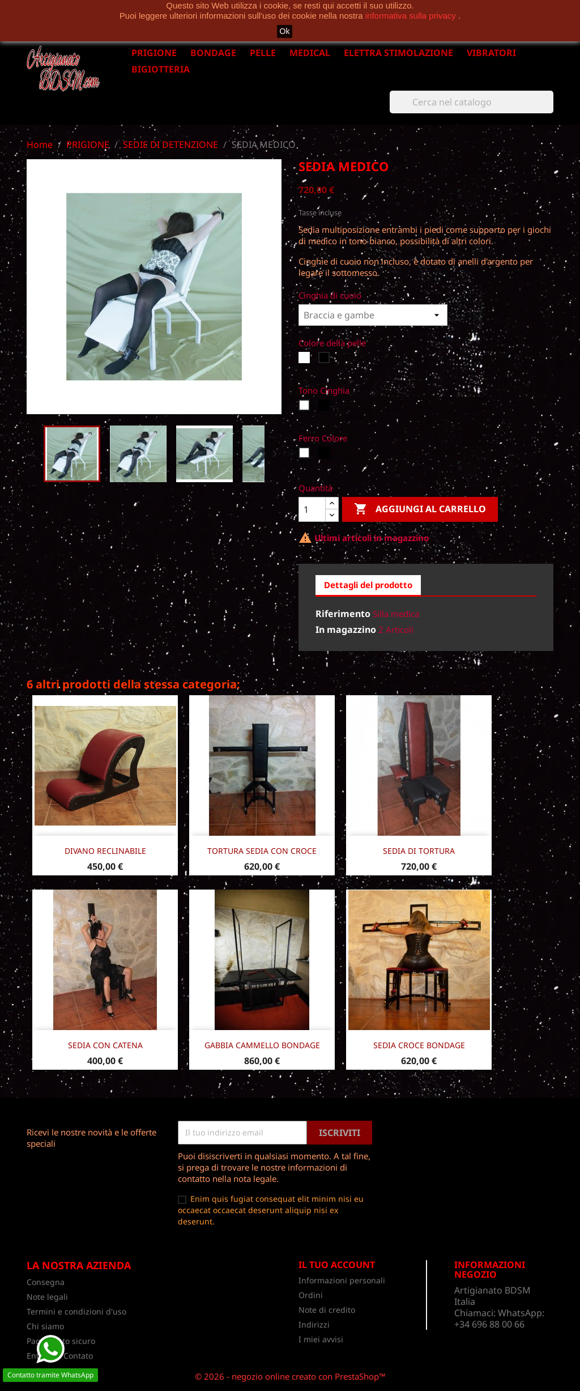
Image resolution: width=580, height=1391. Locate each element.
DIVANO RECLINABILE (105, 850)
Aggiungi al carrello (420, 509)
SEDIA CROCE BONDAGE (419, 1045)
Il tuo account (336, 1264)
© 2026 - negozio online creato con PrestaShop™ (290, 1376)
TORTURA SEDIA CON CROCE (262, 850)
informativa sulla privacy (411, 15)
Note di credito (326, 1309)
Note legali (47, 1296)
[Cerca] (471, 102)
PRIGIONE (154, 52)
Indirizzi (314, 1324)
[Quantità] (312, 509)
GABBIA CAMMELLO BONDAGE (262, 1045)
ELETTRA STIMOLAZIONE (398, 52)
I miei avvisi (320, 1339)
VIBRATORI (491, 52)
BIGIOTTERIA (160, 69)
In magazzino (345, 629)
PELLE (263, 52)
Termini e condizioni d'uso (76, 1311)
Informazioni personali (341, 1280)
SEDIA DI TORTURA (419, 850)
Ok (285, 31)
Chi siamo (45, 1326)
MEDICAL (309, 52)
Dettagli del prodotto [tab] (368, 584)
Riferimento (342, 613)
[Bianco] (305, 360)
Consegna (46, 1282)
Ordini (310, 1295)
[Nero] (325, 360)
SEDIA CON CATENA (105, 1045)
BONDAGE (213, 52)
